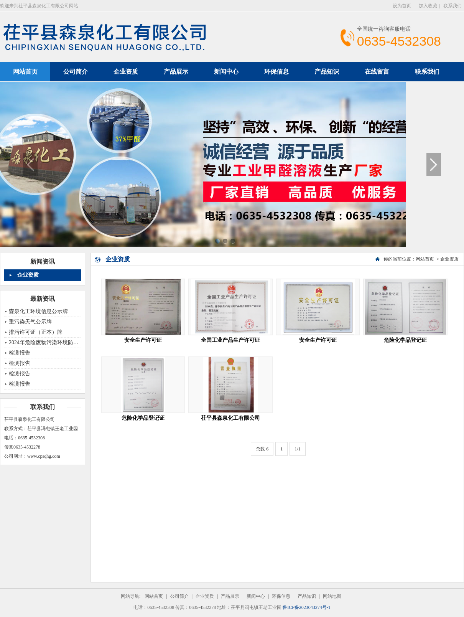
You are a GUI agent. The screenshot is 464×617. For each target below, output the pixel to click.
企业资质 (126, 71)
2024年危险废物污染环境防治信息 (49, 342)
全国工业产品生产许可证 (230, 340)
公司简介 (75, 71)
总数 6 (262, 449)
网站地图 (332, 596)
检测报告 (19, 353)
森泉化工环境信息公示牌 (38, 311)
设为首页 (402, 5)
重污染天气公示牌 (30, 322)
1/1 (297, 449)
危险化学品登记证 (405, 340)
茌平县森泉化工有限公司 (230, 418)
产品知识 (326, 71)
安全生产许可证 (143, 340)
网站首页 (425, 259)
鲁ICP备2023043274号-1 (307, 607)
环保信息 (276, 71)
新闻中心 (226, 71)
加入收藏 (428, 5)
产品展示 (176, 71)
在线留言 (377, 71)
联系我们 (452, 5)
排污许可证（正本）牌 (36, 332)
